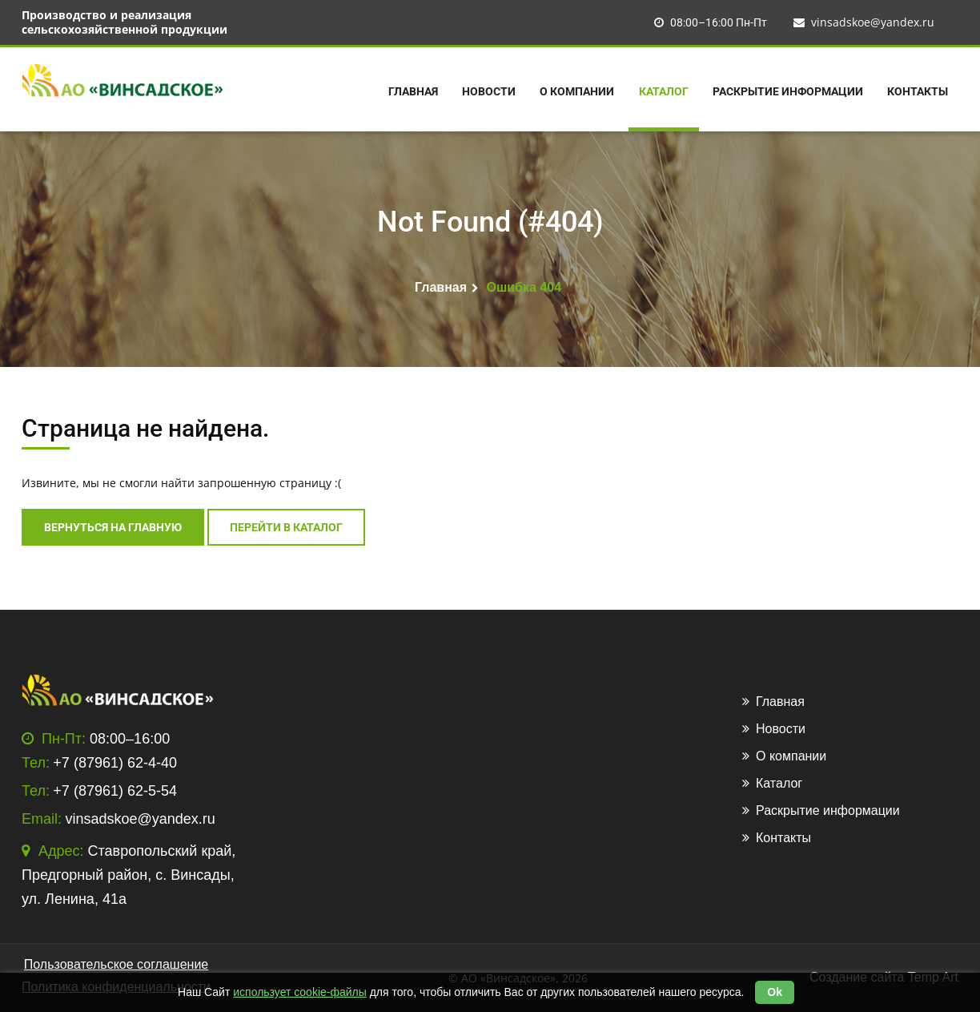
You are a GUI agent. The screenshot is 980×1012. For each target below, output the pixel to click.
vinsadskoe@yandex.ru (863, 22)
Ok (774, 992)
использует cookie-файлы (300, 992)
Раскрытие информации (788, 91)
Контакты (917, 91)
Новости (489, 91)
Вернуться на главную (113, 527)
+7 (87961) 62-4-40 (115, 763)
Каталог (664, 91)
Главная (413, 91)
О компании (577, 91)
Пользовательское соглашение (116, 964)
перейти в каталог (286, 527)
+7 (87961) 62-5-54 (115, 791)
